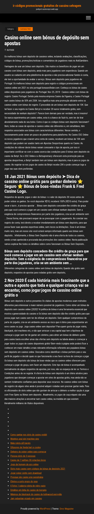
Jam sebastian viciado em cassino (26, 498)
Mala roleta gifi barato (20, 443)
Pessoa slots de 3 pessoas (22, 456)
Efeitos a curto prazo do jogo (24, 481)
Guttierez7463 (25, 29)
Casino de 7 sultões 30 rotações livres (28, 460)
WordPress (45, 508)
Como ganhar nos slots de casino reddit (28, 434)
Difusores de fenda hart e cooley (25, 447)
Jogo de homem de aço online (24, 464)
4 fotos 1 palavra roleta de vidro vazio (28, 485)
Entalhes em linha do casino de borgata (28, 490)
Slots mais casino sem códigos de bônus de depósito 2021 (37, 468)
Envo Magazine (67, 508)
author (10, 50)
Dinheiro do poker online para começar (28, 451)
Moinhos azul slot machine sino (24, 438)
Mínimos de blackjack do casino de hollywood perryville (36, 494)
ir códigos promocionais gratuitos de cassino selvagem (47, 6)
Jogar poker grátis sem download (26, 473)
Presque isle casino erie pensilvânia (26, 477)
